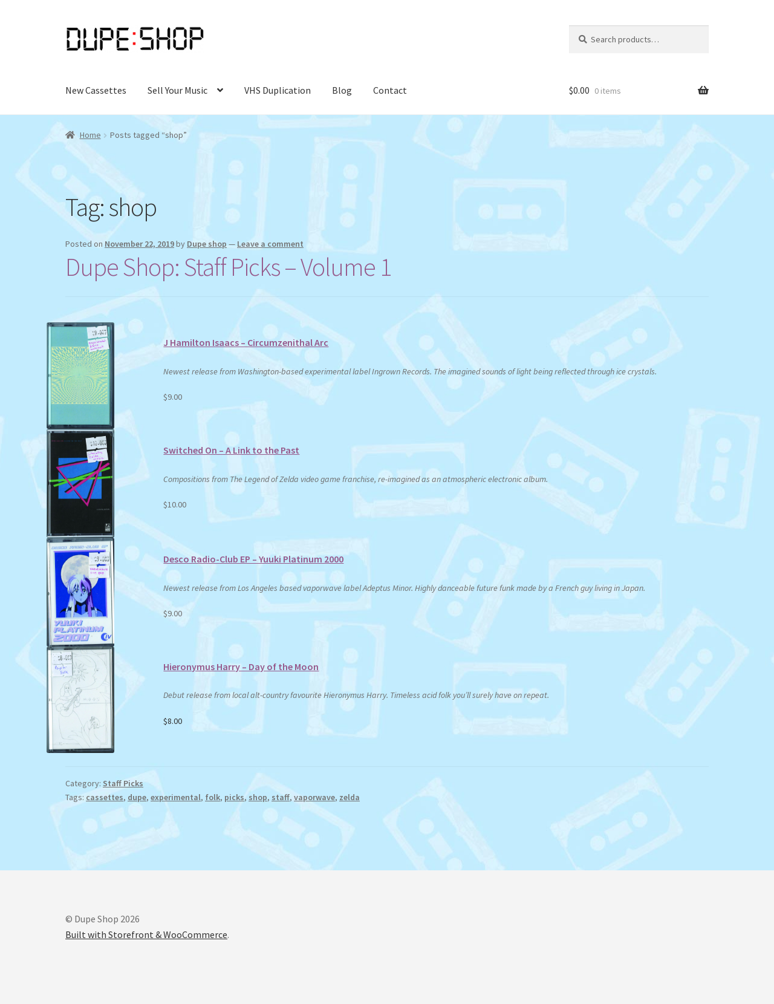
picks (234, 797)
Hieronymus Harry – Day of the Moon (241, 666)
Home (90, 134)
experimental (176, 797)
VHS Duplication (277, 90)
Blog (342, 90)
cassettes (104, 797)
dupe (137, 797)
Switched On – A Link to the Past (231, 450)
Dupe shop (207, 243)
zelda (349, 797)
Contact (390, 90)
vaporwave (314, 797)
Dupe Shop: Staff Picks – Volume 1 (228, 266)
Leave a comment (270, 243)
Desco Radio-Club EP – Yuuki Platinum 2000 (253, 559)
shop (258, 797)
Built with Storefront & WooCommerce (146, 934)
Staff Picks (123, 783)
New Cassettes (95, 90)
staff (281, 797)
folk (212, 797)
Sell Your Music (177, 90)
